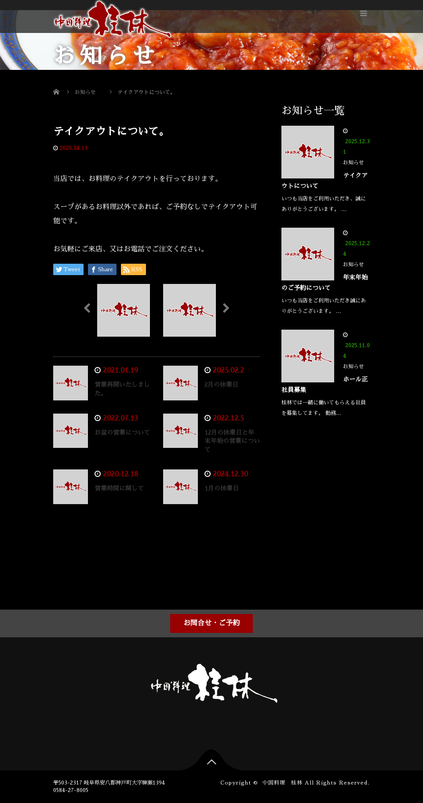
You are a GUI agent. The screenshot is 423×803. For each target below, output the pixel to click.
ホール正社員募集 (324, 384)
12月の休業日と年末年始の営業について (232, 441)
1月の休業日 (221, 488)
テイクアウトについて (324, 180)
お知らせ (106, 148)
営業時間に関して (119, 488)
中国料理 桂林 (283, 782)
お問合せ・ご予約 (211, 623)
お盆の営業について (122, 432)
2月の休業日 (221, 385)
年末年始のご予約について (324, 282)
